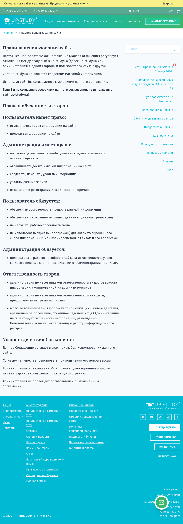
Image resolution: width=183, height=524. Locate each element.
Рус (178, 11)
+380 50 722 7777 (170, 511)
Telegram (174, 516)
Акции (7, 405)
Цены (6, 422)
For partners (167, 446)
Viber (163, 516)
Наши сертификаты (82, 436)
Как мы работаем (37, 448)
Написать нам (167, 456)
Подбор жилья (36, 481)
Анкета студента (37, 405)
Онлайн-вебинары (81, 405)
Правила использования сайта (40, 32)
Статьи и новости (37, 436)
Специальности (13, 416)
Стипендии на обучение (42, 475)
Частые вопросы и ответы (86, 442)
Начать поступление (163, 21)
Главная (8, 32)
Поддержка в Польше (83, 411)
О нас (30, 453)
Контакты (9, 428)
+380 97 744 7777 (170, 507)
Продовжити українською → (69, 3)
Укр (171, 11)
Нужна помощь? (165, 437)
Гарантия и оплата (81, 448)
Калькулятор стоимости (42, 469)
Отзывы (31, 431)
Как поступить (35, 442)
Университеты (12, 411)
